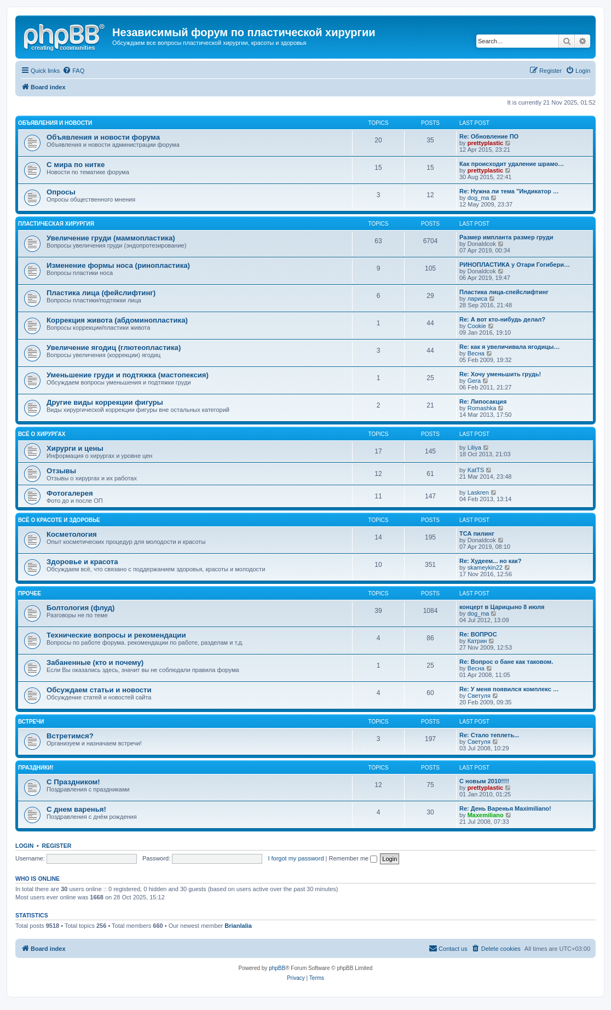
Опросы (61, 192)
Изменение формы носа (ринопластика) (118, 265)
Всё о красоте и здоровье (59, 520)
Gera (474, 380)
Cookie (477, 326)
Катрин (477, 641)
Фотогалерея (70, 493)
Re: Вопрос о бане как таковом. (506, 661)
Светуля (479, 695)
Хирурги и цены (75, 448)
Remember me (352, 858)
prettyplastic (485, 143)
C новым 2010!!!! (484, 781)
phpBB (277, 968)
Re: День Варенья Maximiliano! (505, 808)
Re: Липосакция (482, 401)
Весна (476, 353)
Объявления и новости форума (103, 137)
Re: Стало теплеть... (489, 735)
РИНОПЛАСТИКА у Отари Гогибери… (514, 264)
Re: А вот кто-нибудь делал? (502, 319)
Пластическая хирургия (56, 224)
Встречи (31, 722)
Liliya (474, 447)
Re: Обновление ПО (488, 136)
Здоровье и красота (82, 562)
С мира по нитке (76, 164)
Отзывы (61, 471)
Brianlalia (238, 925)
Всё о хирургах (41, 434)
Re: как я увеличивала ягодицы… (509, 346)
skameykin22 (485, 567)
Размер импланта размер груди (506, 237)
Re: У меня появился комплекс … (509, 689)
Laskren (478, 492)
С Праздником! (73, 782)
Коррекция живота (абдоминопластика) (117, 320)
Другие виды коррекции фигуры (105, 402)
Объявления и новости (55, 123)
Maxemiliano (486, 815)
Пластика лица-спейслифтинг (504, 292)
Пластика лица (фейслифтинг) (101, 293)
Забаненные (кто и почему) (95, 662)
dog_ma (478, 197)
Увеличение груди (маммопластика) (111, 238)
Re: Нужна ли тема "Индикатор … (509, 191)
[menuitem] (73, 70)
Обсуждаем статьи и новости (99, 690)
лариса (477, 298)
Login (24, 845)
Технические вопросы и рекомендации (116, 635)
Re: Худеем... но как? (490, 561)
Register (57, 845)
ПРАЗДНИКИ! (36, 768)
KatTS (476, 470)
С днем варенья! (76, 809)
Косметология (72, 534)
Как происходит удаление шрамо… (511, 163)
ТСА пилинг (476, 533)
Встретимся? (70, 736)
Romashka (482, 408)
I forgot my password (296, 858)
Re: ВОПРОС (478, 634)
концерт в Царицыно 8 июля (502, 607)
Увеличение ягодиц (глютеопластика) (114, 347)
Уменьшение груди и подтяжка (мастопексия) (128, 375)
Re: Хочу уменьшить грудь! (500, 374)
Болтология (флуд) (80, 608)
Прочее (29, 593)
